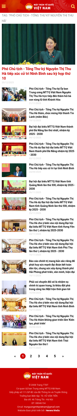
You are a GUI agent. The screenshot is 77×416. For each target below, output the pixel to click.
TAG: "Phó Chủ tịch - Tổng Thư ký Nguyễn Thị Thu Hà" (37, 18)
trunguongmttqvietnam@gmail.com (42, 407)
